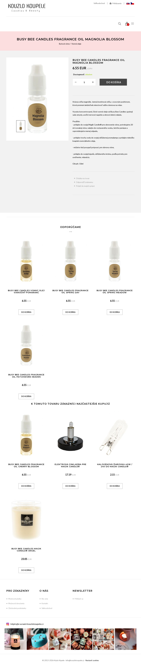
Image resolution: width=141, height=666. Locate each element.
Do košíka (113, 82)
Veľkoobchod (99, 3)
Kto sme (45, 599)
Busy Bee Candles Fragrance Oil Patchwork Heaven (26, 375)
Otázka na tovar (82, 178)
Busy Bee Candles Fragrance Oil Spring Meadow (115, 291)
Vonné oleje (76, 44)
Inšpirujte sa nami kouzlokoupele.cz (27, 624)
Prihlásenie (115, 3)
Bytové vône (64, 44)
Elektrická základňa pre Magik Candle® (70, 465)
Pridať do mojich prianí (85, 186)
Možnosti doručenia (16, 603)
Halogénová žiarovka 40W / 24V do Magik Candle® (114, 465)
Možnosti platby (14, 599)
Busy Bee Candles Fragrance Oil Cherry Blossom (26, 465)
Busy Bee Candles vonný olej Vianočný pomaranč (26, 291)
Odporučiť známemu (84, 182)
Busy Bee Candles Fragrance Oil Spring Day (70, 291)
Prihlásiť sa (79, 599)
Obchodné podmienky (17, 608)
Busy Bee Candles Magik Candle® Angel (26, 549)
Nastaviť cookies (92, 660)
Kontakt (45, 603)
